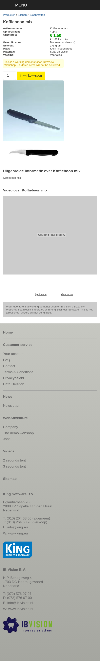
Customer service (17, 345)
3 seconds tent (14, 466)
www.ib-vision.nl (20, 609)
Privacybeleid (13, 378)
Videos (9, 451)
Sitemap (10, 479)
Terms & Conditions (18, 372)
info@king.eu (17, 527)
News (7, 396)
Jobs (7, 439)
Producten (9, 14)
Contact (9, 366)
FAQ (6, 360)
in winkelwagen (31, 75)
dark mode (67, 294)
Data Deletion (13, 384)
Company (10, 427)
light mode (40, 294)
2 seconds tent (14, 460)
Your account (13, 354)
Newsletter (11, 405)
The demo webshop (18, 433)
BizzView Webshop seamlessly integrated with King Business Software (45, 308)
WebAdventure (15, 418)
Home (8, 332)
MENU (21, 5)
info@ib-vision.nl (20, 603)
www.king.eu (18, 533)
